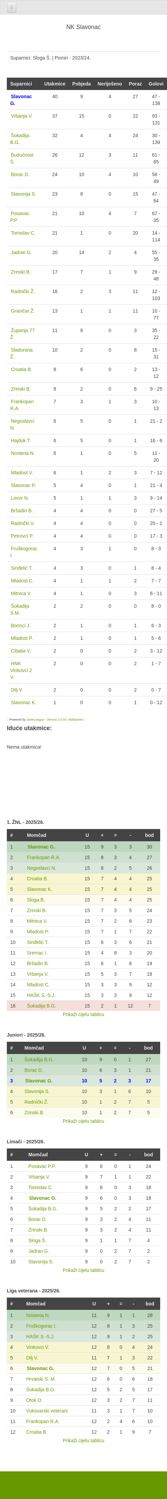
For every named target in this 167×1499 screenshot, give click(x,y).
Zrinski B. (37, 910)
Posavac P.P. (42, 1166)
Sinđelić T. (38, 942)
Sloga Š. (37, 1240)
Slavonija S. (37, 1091)
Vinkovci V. (37, 1347)
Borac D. (34, 1070)
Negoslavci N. (41, 868)
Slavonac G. (41, 847)
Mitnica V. (37, 921)
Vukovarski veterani (47, 1410)
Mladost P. (38, 931)
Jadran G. (38, 1251)
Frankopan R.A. (43, 857)
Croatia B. (37, 878)
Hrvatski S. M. (41, 1379)
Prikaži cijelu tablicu (83, 1014)
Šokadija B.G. (41, 1006)
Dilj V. (32, 1357)
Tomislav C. (40, 1187)
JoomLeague (35, 719)
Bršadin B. (38, 963)
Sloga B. (36, 900)
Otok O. (34, 1400)
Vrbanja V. (38, 974)
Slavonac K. (39, 889)
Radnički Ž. (36, 1102)
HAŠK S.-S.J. (41, 995)
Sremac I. (37, 953)
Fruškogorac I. (41, 1326)
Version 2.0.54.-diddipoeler (65, 719)
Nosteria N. (38, 1315)
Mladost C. (38, 984)
